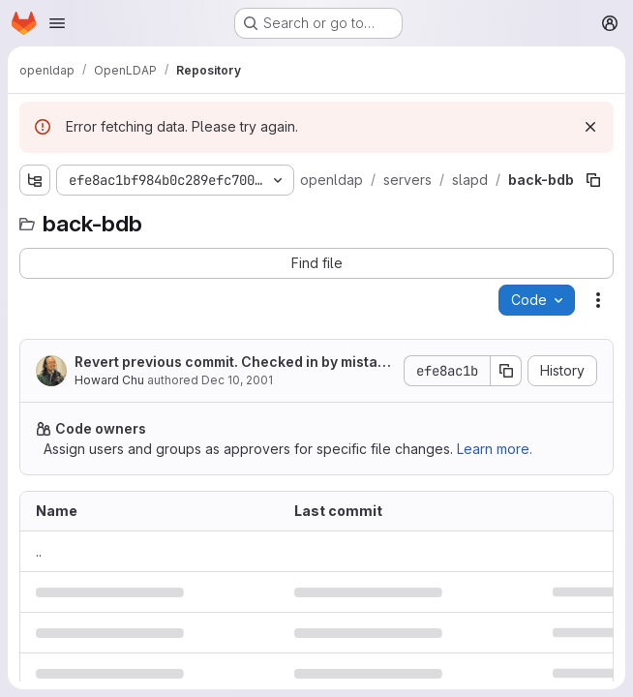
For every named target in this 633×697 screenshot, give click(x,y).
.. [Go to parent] (39, 551)
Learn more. (494, 448)
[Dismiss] (590, 126)
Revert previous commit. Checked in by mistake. (230, 362)
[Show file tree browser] (34, 180)
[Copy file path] (593, 180)
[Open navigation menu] (57, 23)
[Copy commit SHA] (506, 370)
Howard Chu (109, 380)
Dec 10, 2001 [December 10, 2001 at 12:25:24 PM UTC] (237, 380)
